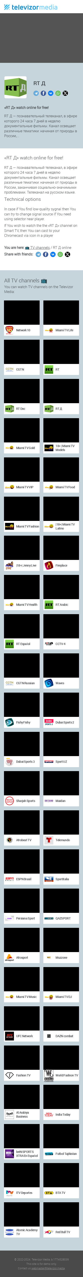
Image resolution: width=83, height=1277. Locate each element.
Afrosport (22, 957)
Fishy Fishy (23, 722)
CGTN (20, 369)
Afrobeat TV (23, 840)
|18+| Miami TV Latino (65, 526)
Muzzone (61, 957)
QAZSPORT (63, 918)
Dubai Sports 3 (25, 761)
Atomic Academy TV (26, 1232)
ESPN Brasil (23, 879)
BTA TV (60, 1193)
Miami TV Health (26, 604)
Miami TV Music (26, 997)
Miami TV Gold (25, 448)
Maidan (60, 801)
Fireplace (61, 565)
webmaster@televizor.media (48, 1268)
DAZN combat (64, 1036)
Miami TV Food (65, 487)
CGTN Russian (25, 683)
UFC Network (24, 1036)
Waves (60, 683)
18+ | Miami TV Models (65, 448)
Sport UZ (61, 761)
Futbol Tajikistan (66, 1154)
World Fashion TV (67, 1075)
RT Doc (20, 408)
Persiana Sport (25, 918)
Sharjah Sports (25, 801)
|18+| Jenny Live (26, 565)
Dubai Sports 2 (65, 722)
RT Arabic (62, 604)
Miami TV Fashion (27, 526)
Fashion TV (23, 1075)
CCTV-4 (60, 644)
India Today (63, 1114)
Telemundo (63, 840)
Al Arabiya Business (22, 1114)
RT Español (23, 644)
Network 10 (23, 330)
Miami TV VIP (24, 487)
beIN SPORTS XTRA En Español (27, 1154)
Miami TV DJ (64, 997)
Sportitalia (62, 879)
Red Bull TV (63, 1232)
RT (57, 369)
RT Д (59, 408)
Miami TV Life (64, 330)
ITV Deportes (24, 1193)
